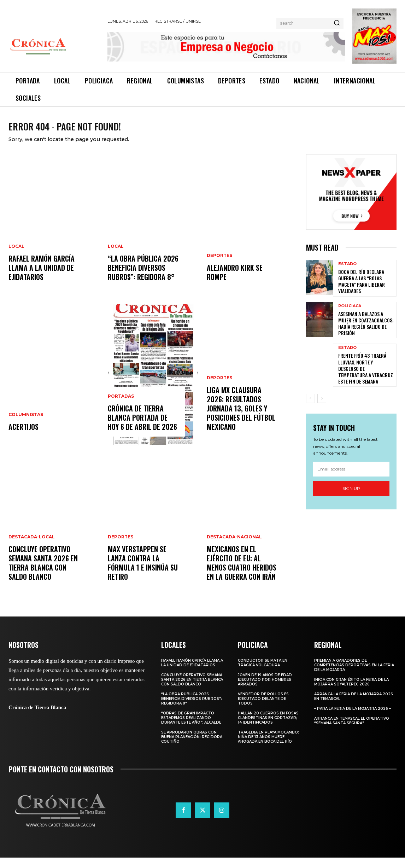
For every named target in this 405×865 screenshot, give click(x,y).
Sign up (351, 495)
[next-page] (321, 405)
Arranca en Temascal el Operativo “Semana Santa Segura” (351, 728)
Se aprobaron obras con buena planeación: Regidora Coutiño (191, 744)
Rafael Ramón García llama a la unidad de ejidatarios (41, 275)
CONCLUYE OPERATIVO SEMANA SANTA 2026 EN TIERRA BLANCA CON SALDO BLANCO (43, 570)
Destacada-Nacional (234, 544)
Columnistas (25, 422)
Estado (347, 271)
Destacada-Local (31, 544)
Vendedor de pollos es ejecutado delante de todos (263, 706)
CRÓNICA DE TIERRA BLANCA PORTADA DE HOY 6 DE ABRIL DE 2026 (142, 424)
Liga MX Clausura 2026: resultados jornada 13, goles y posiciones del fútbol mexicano (241, 415)
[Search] (337, 23)
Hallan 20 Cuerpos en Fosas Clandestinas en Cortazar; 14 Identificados (268, 725)
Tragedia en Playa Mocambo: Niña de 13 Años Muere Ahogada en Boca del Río (268, 744)
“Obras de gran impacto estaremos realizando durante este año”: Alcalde (191, 725)
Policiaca (349, 313)
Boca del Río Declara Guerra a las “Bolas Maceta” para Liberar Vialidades (361, 288)
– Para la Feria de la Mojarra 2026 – (352, 716)
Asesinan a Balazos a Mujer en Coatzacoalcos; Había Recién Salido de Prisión (366, 330)
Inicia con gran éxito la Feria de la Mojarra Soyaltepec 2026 (351, 689)
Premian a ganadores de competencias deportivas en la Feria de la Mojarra (354, 672)
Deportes (120, 544)
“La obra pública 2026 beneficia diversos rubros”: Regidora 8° (143, 275)
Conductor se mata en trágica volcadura (262, 670)
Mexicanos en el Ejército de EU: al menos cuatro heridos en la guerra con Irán (241, 570)
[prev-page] (310, 405)
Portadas (121, 404)
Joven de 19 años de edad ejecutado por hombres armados (265, 687)
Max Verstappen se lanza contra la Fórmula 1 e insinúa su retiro (143, 570)
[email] (351, 476)
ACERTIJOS (23, 434)
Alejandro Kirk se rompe (235, 280)
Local (16, 254)
